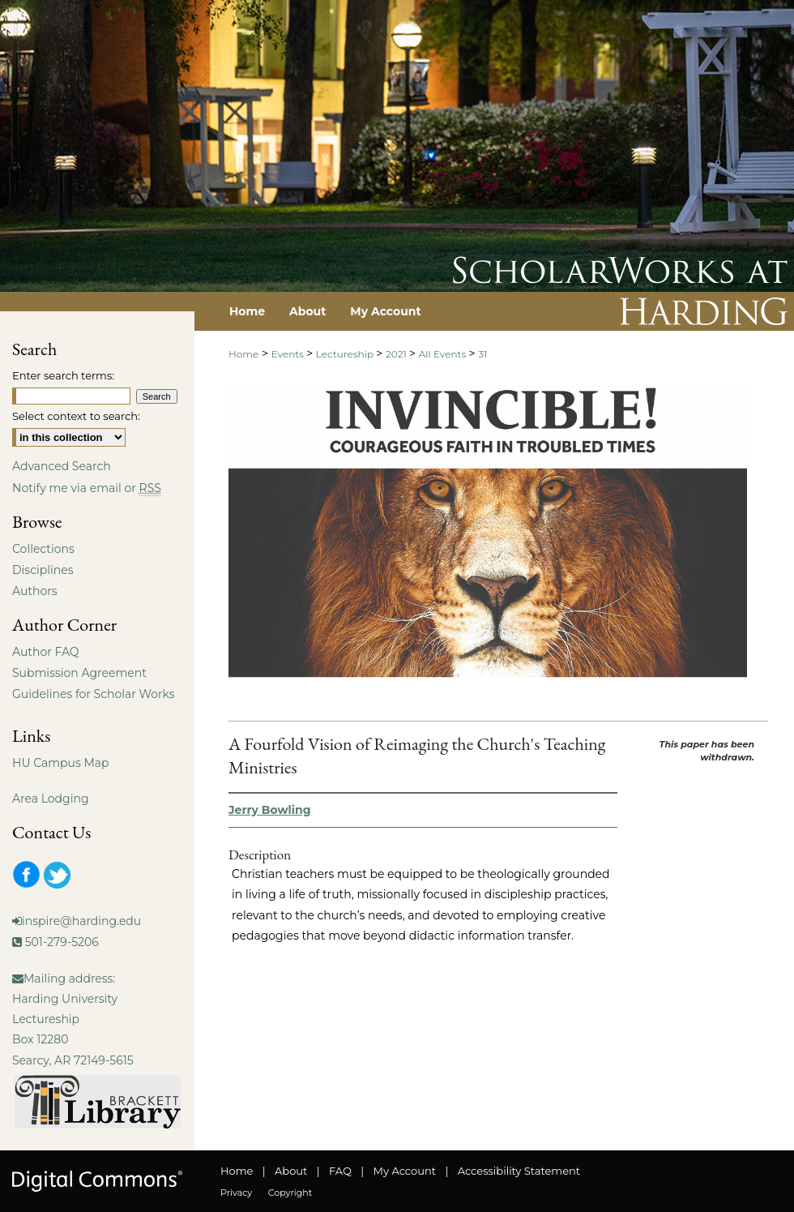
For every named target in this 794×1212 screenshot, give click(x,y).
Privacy (236, 1192)
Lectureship (346, 354)
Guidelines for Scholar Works (93, 694)
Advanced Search (61, 466)
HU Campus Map (60, 763)
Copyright (290, 1192)
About (291, 1170)
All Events (444, 354)
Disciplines (42, 570)
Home (243, 354)
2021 (397, 354)
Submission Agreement (79, 673)
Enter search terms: (63, 375)
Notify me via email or (86, 488)
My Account (405, 1170)
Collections (43, 549)
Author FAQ (45, 652)
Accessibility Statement (519, 1170)
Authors (35, 591)
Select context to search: (76, 415)
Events (288, 354)
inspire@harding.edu (81, 921)
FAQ (340, 1170)
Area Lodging (50, 798)
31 (482, 354)
